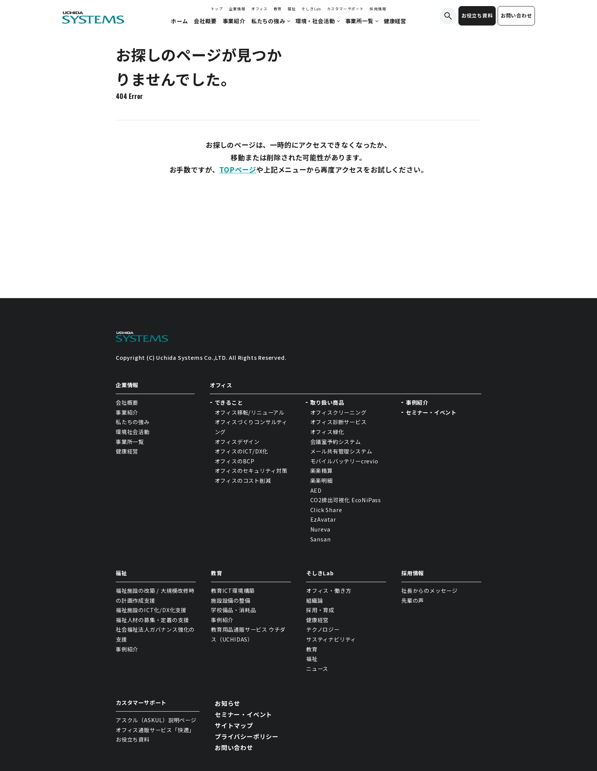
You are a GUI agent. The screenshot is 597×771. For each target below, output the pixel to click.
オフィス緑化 (327, 432)
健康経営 (127, 451)
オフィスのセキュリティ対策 (251, 470)
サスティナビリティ (331, 639)
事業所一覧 (130, 441)
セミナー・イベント (431, 412)
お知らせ (227, 703)
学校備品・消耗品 (233, 610)
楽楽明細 (321, 480)
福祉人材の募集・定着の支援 (152, 620)
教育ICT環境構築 (233, 590)
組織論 (314, 600)
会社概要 (127, 402)
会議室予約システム (335, 441)
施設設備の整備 (231, 600)
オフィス (259, 8)
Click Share (327, 510)
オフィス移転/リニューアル (249, 412)
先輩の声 (412, 600)
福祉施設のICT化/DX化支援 (151, 610)
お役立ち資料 (477, 15)
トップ (217, 8)
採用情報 (378, 8)
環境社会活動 (133, 432)
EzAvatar (323, 519)
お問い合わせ (516, 15)
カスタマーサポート (345, 8)
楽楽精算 (321, 470)
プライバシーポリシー (247, 736)
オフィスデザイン (237, 441)
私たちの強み (133, 422)
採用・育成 (320, 610)
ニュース (317, 668)
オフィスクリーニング (338, 412)
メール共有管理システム (341, 451)
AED (316, 490)
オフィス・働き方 (328, 590)
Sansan (320, 539)
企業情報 (237, 8)
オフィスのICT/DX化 (241, 451)
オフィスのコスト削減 (243, 480)
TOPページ (237, 169)
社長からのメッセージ (429, 590)
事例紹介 (417, 402)
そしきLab (311, 8)
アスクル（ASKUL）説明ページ (156, 720)
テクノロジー (323, 629)
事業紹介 (127, 412)
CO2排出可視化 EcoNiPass (345, 500)
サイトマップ (234, 725)
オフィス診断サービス (338, 422)
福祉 (291, 8)
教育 (278, 8)
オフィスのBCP (235, 461)
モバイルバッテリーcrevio (344, 461)
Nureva (320, 529)
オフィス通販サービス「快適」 (155, 730)
